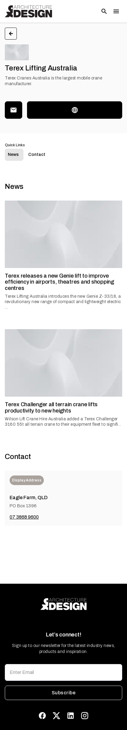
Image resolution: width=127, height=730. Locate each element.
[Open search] (104, 11)
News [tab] (13, 154)
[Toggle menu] (116, 11)
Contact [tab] (36, 154)
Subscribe (63, 693)
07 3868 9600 (24, 517)
